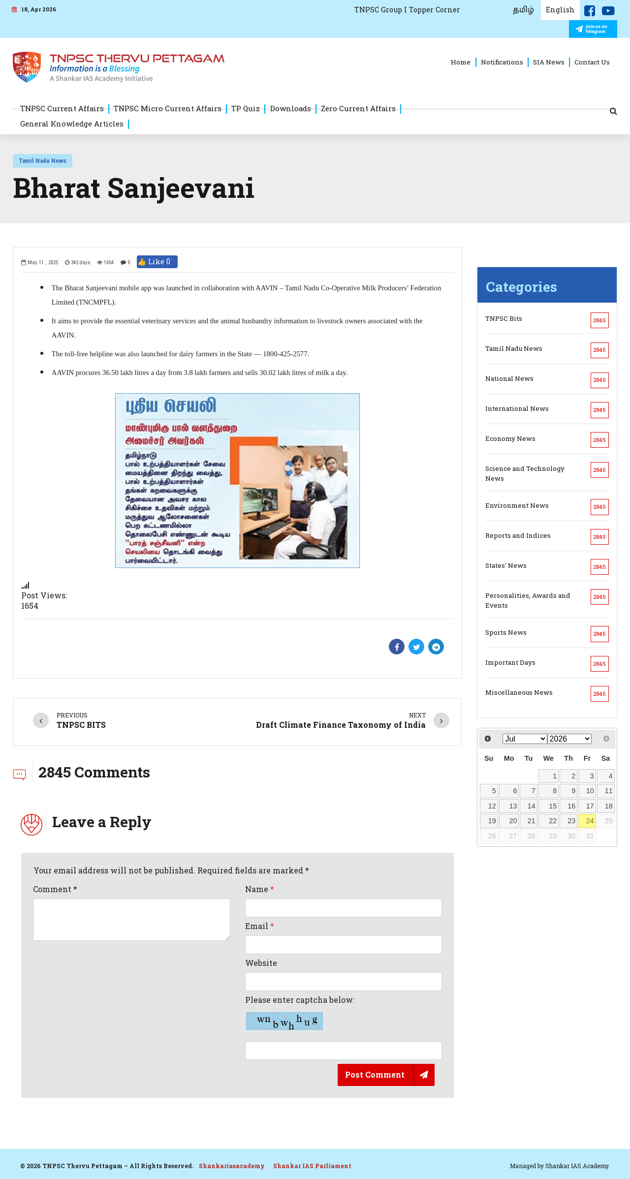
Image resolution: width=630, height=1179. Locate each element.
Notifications (502, 62)
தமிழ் (523, 9)
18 (609, 806)
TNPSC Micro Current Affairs (167, 108)
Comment (55, 889)
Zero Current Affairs (358, 108)
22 (553, 821)
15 (553, 806)
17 (590, 806)
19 (492, 821)
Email (259, 926)
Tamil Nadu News (42, 160)
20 (513, 821)
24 (590, 821)
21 (532, 821)
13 (513, 806)
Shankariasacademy (232, 1166)
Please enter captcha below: (299, 1013)
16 (571, 806)
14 (532, 806)
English (560, 9)
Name (259, 889)
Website (261, 963)
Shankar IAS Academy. (577, 1166)
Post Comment (375, 1074)
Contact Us (592, 62)
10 (590, 791)
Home (461, 62)
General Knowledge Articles (72, 123)
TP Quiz (245, 108)
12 (492, 806)
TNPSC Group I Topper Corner (407, 9)
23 (571, 821)
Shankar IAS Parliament (312, 1166)
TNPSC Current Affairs (62, 108)
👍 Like (157, 262)
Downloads (290, 108)
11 (609, 791)
